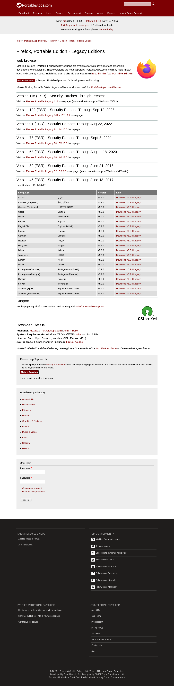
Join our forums (100, 546)
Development (74, 13)
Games (25, 415)
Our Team (96, 616)
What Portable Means (101, 639)
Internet (53, 41)
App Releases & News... (29, 539)
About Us (95, 610)
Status (94, 651)
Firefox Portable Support (90, 306)
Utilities (25, 448)
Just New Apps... (25, 545)
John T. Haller (71, 330)
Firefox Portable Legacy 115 (42, 101)
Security (26, 443)
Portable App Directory (35, 41)
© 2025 (53, 671)
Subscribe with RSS (102, 560)
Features (37, 13)
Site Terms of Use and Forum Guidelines (104, 671)
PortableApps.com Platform (106, 87)
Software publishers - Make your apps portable (39, 616)
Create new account (32, 488)
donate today (106, 29)
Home (19, 41)
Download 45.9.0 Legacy (128, 197)
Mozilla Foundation (106, 348)
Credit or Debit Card (70, 677)
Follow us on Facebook (104, 573)
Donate (111, 13)
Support (89, 13)
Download (24, 13)
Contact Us (96, 645)
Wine (78, 334)
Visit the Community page (105, 539)
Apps (48, 13)
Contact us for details (28, 622)
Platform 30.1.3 (93, 21)
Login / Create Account (130, 13)
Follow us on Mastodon (104, 587)
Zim (65, 21)
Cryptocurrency (117, 677)
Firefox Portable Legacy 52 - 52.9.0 (46, 171)
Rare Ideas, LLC (72, 674)
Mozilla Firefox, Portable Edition (76, 41)
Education (27, 410)
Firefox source (74, 341)
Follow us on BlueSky (103, 566)
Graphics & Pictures (32, 421)
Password (26, 478)
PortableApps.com (51, 330)
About (100, 13)
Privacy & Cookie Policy (71, 671)
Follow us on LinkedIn (103, 580)
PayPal (84, 677)
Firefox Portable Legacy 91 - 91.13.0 (46, 129)
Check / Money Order (99, 677)
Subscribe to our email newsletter (108, 553)
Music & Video (29, 432)
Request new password (33, 491)
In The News (97, 628)
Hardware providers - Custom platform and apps (40, 610)
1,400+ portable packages (75, 25)
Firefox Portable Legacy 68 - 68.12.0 (46, 157)
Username (26, 468)
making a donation (55, 364)
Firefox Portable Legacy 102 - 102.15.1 (48, 115)
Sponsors (95, 633)
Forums (59, 13)
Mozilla (34, 330)
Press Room (97, 622)
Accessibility (28, 399)
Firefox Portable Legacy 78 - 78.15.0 (46, 143)
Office (25, 437)
